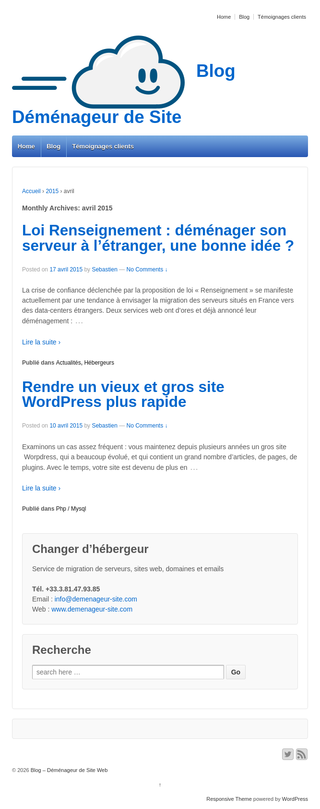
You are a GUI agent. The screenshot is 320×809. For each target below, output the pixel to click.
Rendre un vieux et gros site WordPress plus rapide (123, 394)
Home (224, 17)
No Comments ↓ (147, 269)
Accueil (31, 191)
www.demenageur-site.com (91, 609)
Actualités (68, 362)
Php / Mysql (71, 508)
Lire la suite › (41, 342)
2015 (52, 191)
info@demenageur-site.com (96, 599)
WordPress (295, 799)
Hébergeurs (99, 362)
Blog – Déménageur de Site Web (68, 770)
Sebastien (104, 269)
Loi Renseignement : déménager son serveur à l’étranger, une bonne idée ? (158, 237)
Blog (244, 17)
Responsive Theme (229, 799)
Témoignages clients (282, 17)
